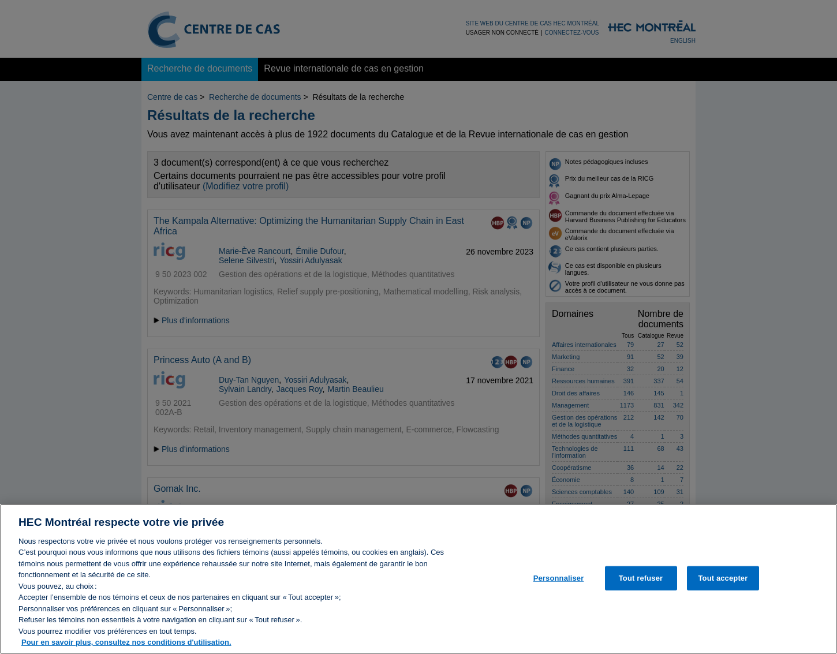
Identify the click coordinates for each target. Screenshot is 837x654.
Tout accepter (723, 584)
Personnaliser (558, 584)
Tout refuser (641, 584)
